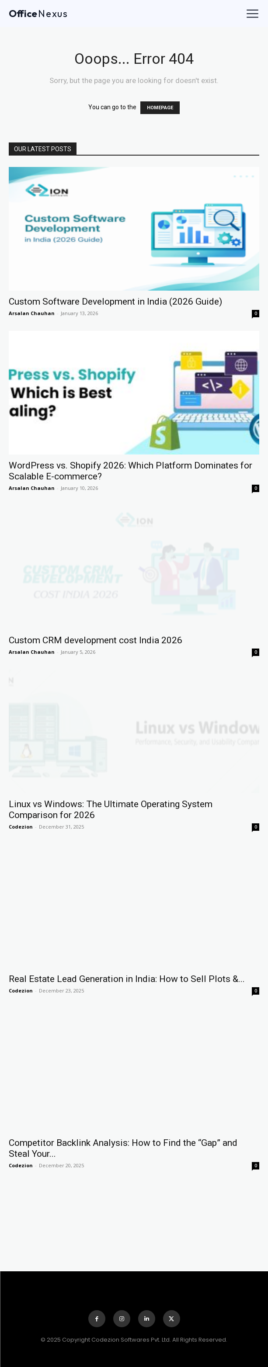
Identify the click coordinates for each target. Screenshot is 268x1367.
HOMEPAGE (160, 108)
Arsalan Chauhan (32, 313)
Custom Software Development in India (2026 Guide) (115, 301)
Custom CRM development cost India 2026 (95, 640)
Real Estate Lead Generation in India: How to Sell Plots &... (127, 979)
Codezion (21, 826)
